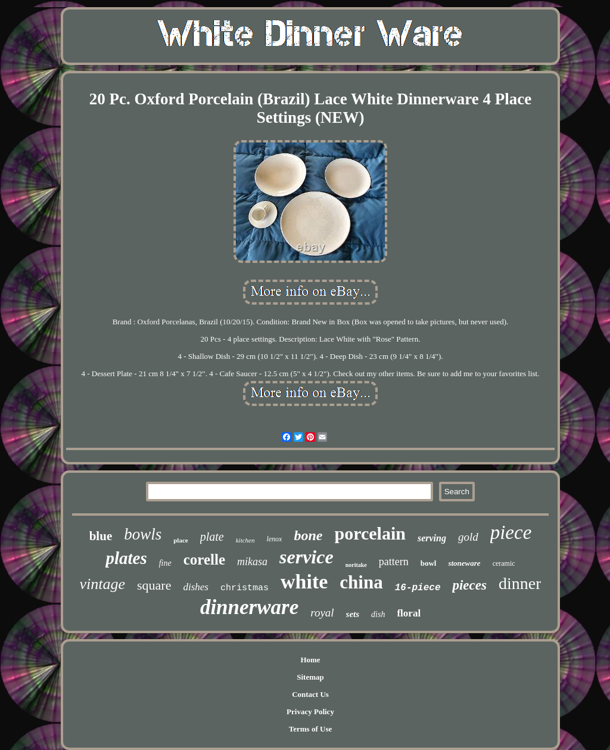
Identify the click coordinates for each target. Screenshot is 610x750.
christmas (244, 588)
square (154, 585)
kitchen (245, 540)
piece (511, 532)
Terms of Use (310, 728)
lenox (274, 539)
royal (322, 612)
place (180, 540)
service (306, 557)
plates (126, 558)
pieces (469, 585)
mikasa (252, 562)
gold (468, 537)
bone (308, 535)
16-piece (418, 587)
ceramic (504, 563)
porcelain (369, 533)
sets (353, 614)
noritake (356, 565)
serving (432, 538)
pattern (394, 562)
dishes (195, 587)
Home (310, 659)
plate (212, 536)
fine (165, 563)
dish (378, 614)
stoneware (464, 563)
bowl (429, 563)
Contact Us (310, 694)
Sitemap (310, 676)
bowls (142, 534)
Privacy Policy (310, 711)
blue (101, 536)
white (304, 582)
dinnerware (249, 607)
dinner (520, 583)
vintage (103, 584)
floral (409, 613)
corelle (204, 559)
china (361, 582)
